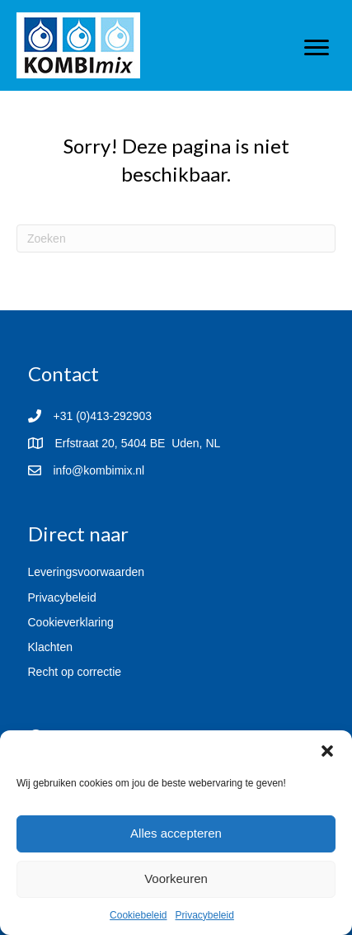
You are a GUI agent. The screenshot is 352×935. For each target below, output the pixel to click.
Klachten (50, 647)
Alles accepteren (176, 833)
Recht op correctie (75, 671)
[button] (327, 751)
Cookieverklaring (71, 622)
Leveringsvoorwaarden (86, 571)
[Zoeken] (176, 238)
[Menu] (317, 48)
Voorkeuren (176, 878)
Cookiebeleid (138, 915)
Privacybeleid (205, 915)
